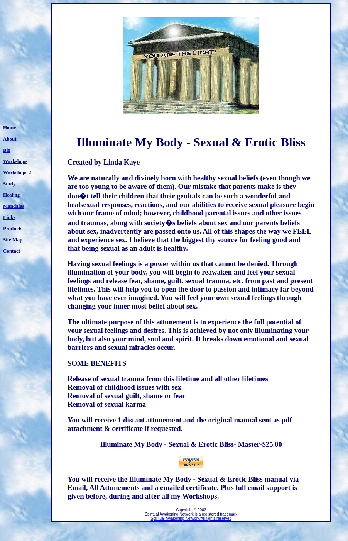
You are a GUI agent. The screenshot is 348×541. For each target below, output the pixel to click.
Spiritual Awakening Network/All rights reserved (191, 518)
